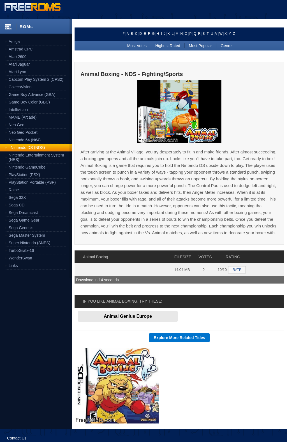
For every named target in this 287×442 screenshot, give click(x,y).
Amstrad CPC (21, 49)
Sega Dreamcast (23, 212)
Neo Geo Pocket (23, 132)
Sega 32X (17, 197)
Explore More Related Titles (179, 337)
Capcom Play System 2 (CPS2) (36, 79)
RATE (237, 270)
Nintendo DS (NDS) (28, 147)
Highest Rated (167, 45)
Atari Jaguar (19, 64)
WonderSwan (20, 258)
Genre (226, 45)
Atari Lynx (17, 72)
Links (13, 265)
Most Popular (200, 45)
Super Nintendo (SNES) (29, 243)
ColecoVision (20, 87)
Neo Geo (16, 125)
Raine (14, 190)
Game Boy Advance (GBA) (32, 94)
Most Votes (137, 45)
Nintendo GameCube (27, 167)
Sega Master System (27, 235)
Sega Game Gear (24, 220)
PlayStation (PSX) (24, 174)
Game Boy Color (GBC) (29, 102)
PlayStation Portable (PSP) (32, 182)
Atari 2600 (18, 56)
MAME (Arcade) (23, 117)
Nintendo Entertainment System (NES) (36, 157)
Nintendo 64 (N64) (25, 140)
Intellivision (18, 109)
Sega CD (17, 205)
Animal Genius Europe (128, 316)
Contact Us (16, 438)
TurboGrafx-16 (21, 250)
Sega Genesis (21, 227)
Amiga (14, 41)
